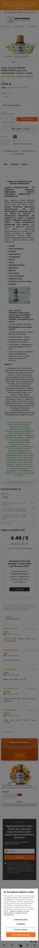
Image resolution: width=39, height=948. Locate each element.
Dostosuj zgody (20, 929)
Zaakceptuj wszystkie (21, 935)
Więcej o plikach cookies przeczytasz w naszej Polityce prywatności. (16, 913)
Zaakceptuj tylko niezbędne (21, 922)
